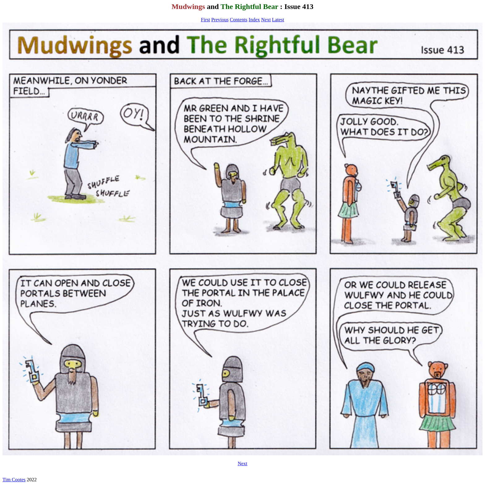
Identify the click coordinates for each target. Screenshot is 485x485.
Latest (278, 19)
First (205, 19)
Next (266, 19)
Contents (238, 19)
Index (254, 19)
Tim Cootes (14, 479)
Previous (220, 19)
